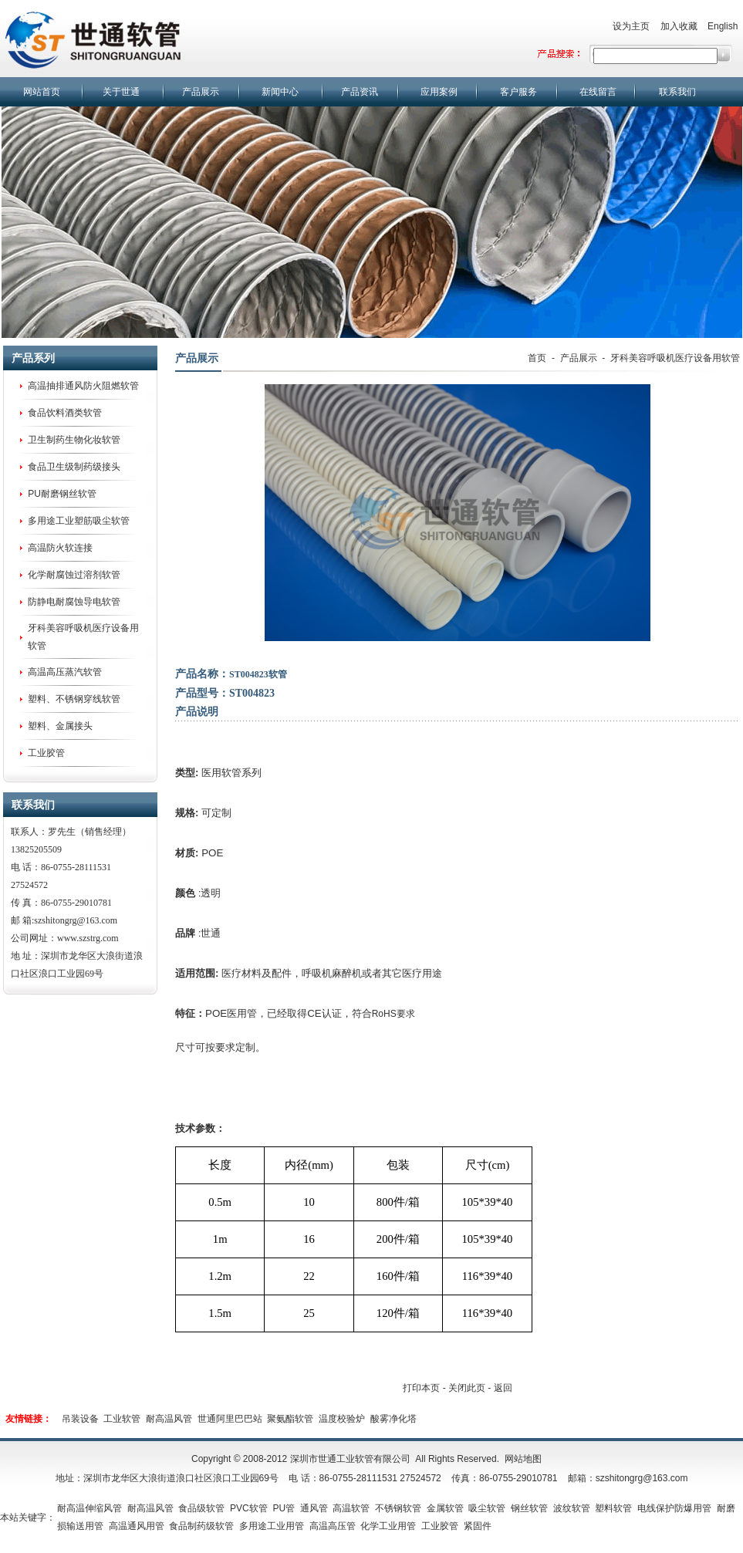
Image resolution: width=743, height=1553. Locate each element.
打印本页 (421, 1388)
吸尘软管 (486, 1508)
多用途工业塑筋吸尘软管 (79, 520)
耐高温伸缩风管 (89, 1508)
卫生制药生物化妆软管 (74, 439)
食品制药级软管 (201, 1526)
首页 (537, 358)
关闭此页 (466, 1388)
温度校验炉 (342, 1418)
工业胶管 (46, 753)
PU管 (283, 1508)
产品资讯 (359, 91)
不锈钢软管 (398, 1508)
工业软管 (121, 1418)
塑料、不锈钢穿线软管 (74, 699)
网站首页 (41, 91)
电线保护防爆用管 (674, 1508)
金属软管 (445, 1508)
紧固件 (477, 1526)
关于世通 (121, 91)
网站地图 (523, 1458)
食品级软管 (201, 1508)
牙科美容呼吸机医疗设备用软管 (675, 358)
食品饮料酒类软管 (65, 412)
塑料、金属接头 (60, 726)
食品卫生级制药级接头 (74, 466)
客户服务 (518, 91)
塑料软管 (613, 1508)
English (723, 26)
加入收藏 (678, 26)
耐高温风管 (169, 1418)
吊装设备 (80, 1418)
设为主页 (631, 26)
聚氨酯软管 (290, 1418)
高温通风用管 (136, 1526)
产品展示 (200, 91)
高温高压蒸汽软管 (65, 672)
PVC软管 (249, 1508)
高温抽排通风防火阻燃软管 (83, 385)
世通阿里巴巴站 (230, 1418)
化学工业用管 (388, 1526)
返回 (503, 1388)
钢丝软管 (529, 1508)
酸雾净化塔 (393, 1418)
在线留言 (597, 91)
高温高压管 (332, 1526)
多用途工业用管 (271, 1526)
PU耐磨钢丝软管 (62, 493)
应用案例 (439, 91)
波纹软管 (571, 1508)
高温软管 (351, 1508)
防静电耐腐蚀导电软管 (74, 601)
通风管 (314, 1508)
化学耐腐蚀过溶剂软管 (74, 574)
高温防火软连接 (60, 547)
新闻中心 (280, 91)
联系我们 (677, 91)
